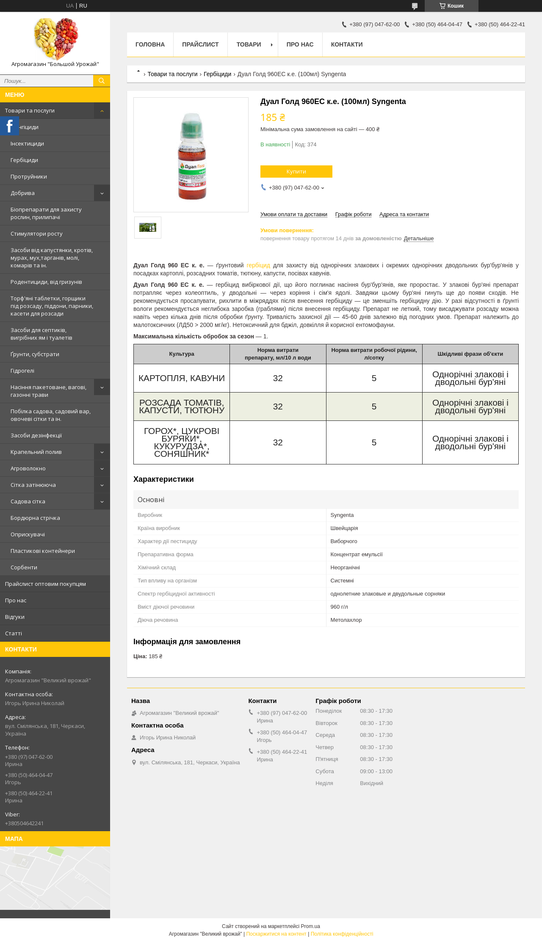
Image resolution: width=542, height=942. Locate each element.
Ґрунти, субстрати (35, 354)
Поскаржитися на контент (276, 934)
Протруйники (29, 176)
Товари (249, 44)
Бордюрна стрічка (35, 518)
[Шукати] (101, 80)
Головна (150, 44)
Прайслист (200, 44)
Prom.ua (310, 926)
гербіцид (258, 265)
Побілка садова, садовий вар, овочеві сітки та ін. (51, 415)
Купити (296, 171)
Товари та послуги (30, 110)
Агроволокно (28, 468)
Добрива (23, 193)
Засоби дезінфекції (36, 435)
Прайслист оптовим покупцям (45, 584)
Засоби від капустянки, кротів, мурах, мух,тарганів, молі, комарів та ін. (52, 257)
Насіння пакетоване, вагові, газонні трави (48, 390)
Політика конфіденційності (342, 934)
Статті (13, 633)
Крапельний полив (36, 452)
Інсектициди (27, 143)
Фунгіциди (25, 127)
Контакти (347, 44)
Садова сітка (28, 501)
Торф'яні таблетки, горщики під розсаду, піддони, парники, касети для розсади (52, 305)
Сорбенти (24, 567)
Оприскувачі (28, 534)
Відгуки (15, 617)
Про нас (15, 600)
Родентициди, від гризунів (46, 282)
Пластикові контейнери (43, 551)
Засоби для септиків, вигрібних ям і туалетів (41, 333)
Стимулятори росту (37, 233)
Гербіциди (24, 160)
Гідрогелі (22, 370)
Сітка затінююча (33, 485)
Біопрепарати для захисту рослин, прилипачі (46, 213)
